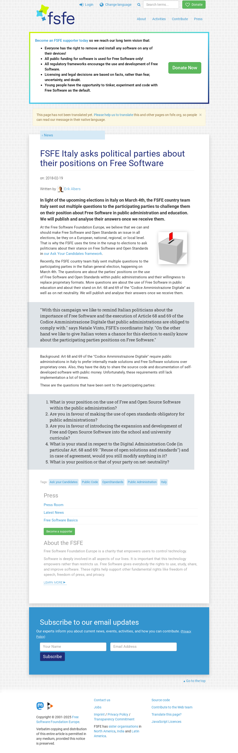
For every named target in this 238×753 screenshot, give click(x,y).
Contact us (102, 700)
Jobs (97, 707)
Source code (161, 700)
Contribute (180, 19)
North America (105, 731)
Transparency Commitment (114, 719)
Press (198, 19)
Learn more (53, 582)
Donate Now (184, 67)
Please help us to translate (113, 115)
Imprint (99, 714)
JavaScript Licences (166, 722)
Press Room (53, 505)
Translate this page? (167, 714)
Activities (159, 19)
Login (86, 4)
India (120, 731)
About (141, 19)
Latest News (54, 512)
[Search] (138, 4)
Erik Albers (69, 189)
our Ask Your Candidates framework (73, 253)
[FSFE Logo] (55, 15)
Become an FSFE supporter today (61, 40)
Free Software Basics (61, 520)
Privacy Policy (118, 714)
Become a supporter (59, 531)
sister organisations (123, 726)
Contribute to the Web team (172, 707)
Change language (115, 4)
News (48, 135)
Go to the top (196, 681)
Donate (193, 4)
